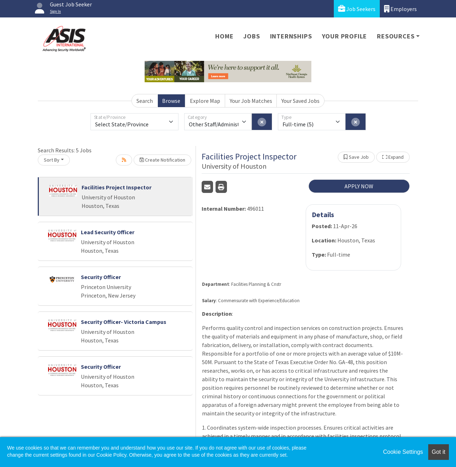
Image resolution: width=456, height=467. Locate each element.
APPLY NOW (358, 186)
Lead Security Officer (107, 232)
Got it (438, 452)
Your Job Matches (251, 100)
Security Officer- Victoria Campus (123, 321)
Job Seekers (356, 8)
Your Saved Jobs (300, 100)
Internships (291, 36)
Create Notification (162, 160)
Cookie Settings (403, 452)
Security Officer (101, 276)
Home (224, 36)
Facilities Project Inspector (116, 187)
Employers (400, 8)
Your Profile (344, 36)
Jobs (251, 36)
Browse (171, 100)
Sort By (51, 160)
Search (144, 100)
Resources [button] (395, 36)
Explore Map (205, 100)
